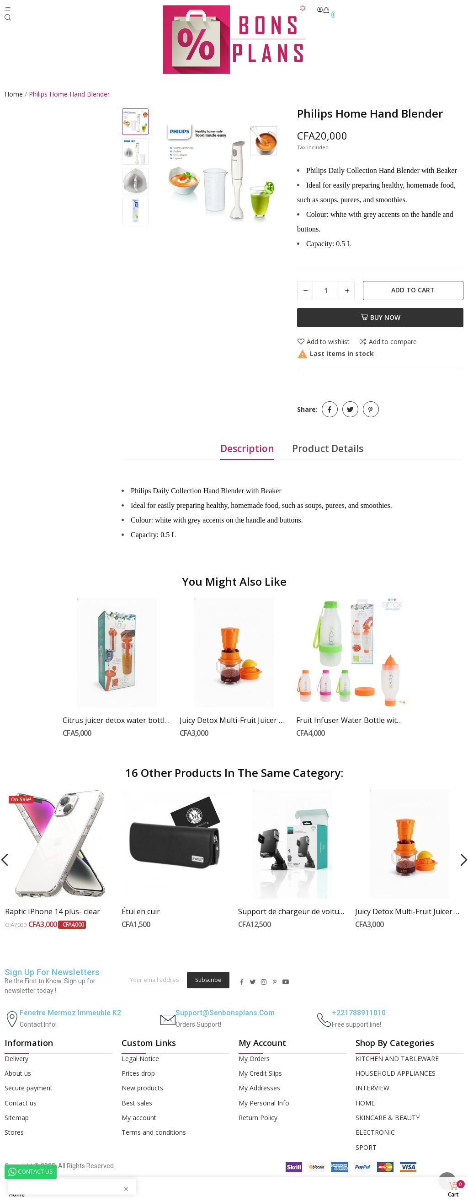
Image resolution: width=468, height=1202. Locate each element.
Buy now (380, 317)
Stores (14, 1132)
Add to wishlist (323, 342)
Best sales (137, 1103)
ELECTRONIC (375, 1132)
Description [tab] (247, 448)
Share (330, 409)
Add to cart (413, 290)
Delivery (16, 1058)
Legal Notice (140, 1058)
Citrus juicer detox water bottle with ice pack (117, 720)
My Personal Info (264, 1103)
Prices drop (138, 1073)
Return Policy (258, 1117)
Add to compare (388, 342)
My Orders (254, 1058)
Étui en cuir (141, 911)
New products (142, 1087)
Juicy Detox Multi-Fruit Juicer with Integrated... (234, 720)
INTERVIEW (372, 1087)
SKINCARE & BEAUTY (388, 1117)
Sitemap (17, 1117)
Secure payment (29, 1087)
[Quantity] (326, 290)
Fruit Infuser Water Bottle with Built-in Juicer (350, 720)
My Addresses (259, 1087)
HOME (365, 1103)
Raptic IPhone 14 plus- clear (52, 911)
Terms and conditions (154, 1132)
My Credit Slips (260, 1073)
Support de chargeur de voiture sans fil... (292, 911)
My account (139, 1117)
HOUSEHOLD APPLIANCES (396, 1073)
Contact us (21, 1103)
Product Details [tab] (327, 448)
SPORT (366, 1147)
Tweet (350, 409)
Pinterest (371, 409)
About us (18, 1073)
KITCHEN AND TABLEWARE (397, 1058)
